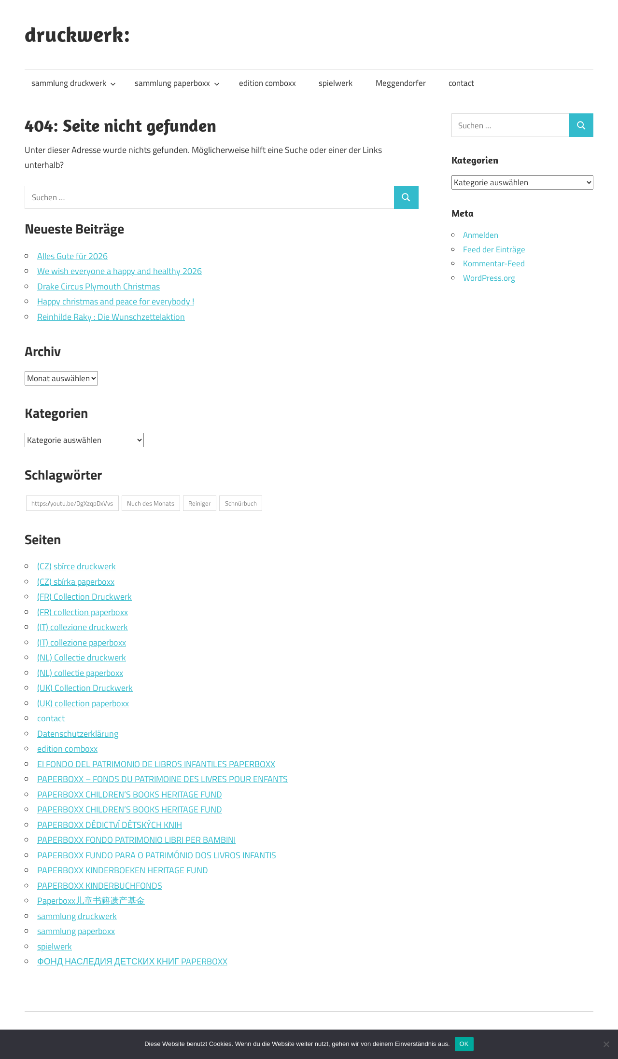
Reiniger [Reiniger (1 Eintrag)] (199, 503)
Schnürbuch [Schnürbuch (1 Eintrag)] (241, 503)
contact (461, 83)
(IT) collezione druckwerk (82, 626)
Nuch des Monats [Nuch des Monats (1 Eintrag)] (150, 503)
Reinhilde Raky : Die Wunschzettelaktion (111, 316)
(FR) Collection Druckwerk (84, 596)
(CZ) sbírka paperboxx (75, 581)
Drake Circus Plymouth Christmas (98, 286)
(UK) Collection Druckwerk (85, 687)
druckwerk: (77, 34)
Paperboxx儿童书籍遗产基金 (91, 900)
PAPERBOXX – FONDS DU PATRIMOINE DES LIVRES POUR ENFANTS (162, 778)
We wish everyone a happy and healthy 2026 (119, 270)
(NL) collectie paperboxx (80, 672)
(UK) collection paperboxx (83, 703)
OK (464, 1043)
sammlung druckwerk (73, 83)
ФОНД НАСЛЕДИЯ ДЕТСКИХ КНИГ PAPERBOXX (132, 961)
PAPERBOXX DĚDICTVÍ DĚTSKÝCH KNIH (109, 824)
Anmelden (480, 234)
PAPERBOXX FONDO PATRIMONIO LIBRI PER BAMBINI (136, 839)
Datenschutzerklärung (77, 733)
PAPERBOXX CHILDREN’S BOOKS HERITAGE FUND (129, 794)
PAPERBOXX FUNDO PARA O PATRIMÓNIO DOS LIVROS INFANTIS (156, 855)
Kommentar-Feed (494, 263)
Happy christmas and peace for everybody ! (115, 301)
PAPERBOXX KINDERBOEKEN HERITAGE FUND (122, 870)
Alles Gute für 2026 (72, 255)
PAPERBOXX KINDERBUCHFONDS (99, 885)
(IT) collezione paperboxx (81, 642)
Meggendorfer (401, 83)
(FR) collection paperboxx (82, 612)
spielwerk (335, 83)
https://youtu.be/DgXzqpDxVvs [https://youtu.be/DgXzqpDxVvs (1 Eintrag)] (72, 503)
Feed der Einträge (494, 249)
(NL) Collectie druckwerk (81, 657)
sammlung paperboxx (177, 83)
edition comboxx (267, 83)
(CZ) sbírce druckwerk (76, 566)
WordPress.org (489, 278)
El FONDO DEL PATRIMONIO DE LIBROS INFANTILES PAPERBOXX (156, 763)
